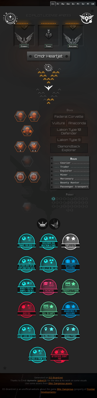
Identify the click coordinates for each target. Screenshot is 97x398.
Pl (88, 3)
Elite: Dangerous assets (60, 383)
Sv (83, 3)
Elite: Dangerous (65, 389)
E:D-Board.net (56, 377)
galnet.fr (42, 380)
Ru (63, 3)
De (68, 3)
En (53, 3)
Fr (58, 3)
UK (92, 3)
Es (73, 3)
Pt (78, 3)
